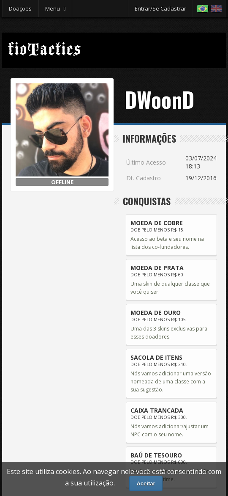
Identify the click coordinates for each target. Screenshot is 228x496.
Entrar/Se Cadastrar (160, 8)
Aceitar (145, 483)
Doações (20, 8)
